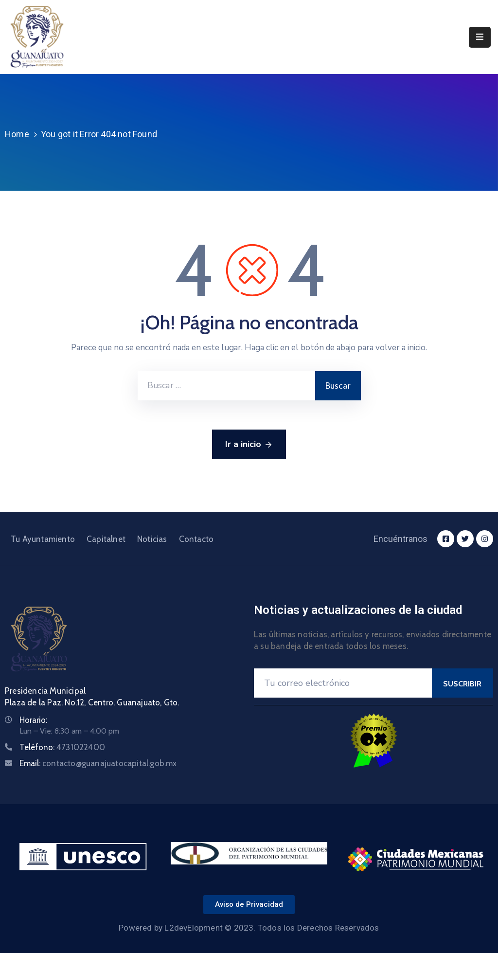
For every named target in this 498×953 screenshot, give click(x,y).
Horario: (33, 720)
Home (17, 134)
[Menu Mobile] (480, 37)
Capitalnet (106, 539)
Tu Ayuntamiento (43, 539)
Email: (98, 763)
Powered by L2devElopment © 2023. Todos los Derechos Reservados (249, 928)
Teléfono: (62, 747)
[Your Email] (343, 683)
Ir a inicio (249, 444)
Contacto (196, 539)
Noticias (152, 539)
